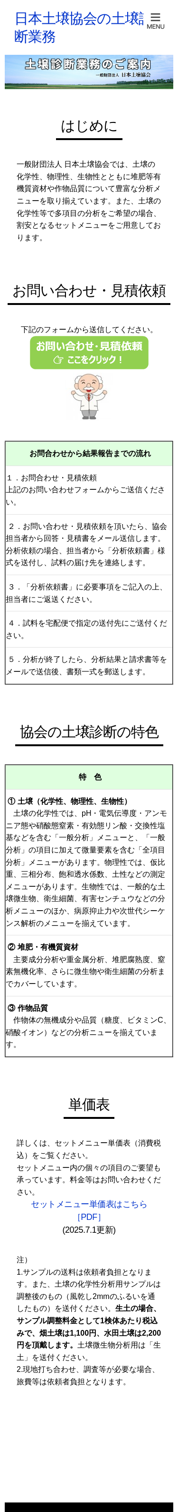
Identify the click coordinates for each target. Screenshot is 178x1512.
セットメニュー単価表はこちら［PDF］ (89, 1210)
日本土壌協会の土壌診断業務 (83, 27)
